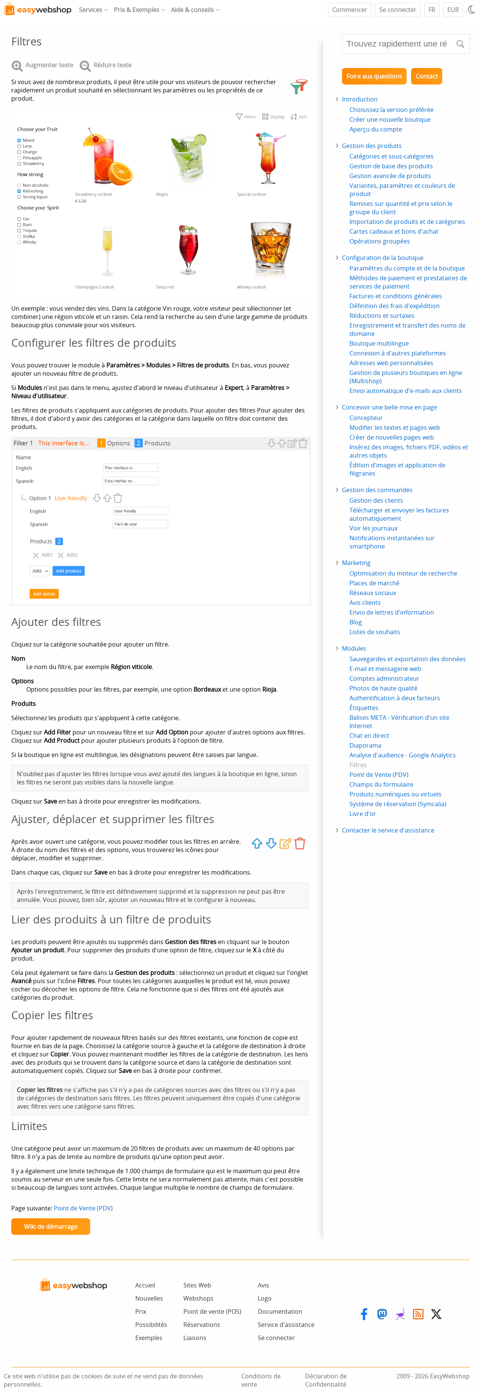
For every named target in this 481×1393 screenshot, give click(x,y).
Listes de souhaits (374, 632)
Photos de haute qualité (383, 688)
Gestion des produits (372, 146)
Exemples (148, 1338)
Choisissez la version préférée (391, 110)
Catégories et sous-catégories (391, 156)
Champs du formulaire (381, 784)
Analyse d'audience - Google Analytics (402, 755)
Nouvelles (149, 1298)
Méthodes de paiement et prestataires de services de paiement (408, 282)
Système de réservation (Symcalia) (397, 804)
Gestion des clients (376, 500)
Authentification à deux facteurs (394, 698)
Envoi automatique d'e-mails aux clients (405, 391)
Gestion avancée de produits (390, 176)
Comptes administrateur (384, 678)
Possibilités (151, 1324)
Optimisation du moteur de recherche (403, 573)
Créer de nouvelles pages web (391, 437)
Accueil (145, 1285)
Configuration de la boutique (383, 258)
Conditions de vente (261, 1380)
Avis (263, 1285)
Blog (355, 622)
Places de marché (374, 583)
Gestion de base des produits (391, 166)
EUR (453, 10)
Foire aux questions (374, 76)
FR (431, 10)
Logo (265, 1298)
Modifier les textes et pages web (394, 427)
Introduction (360, 99)
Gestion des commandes (377, 490)
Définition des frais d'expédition (394, 306)
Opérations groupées (379, 241)
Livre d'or (362, 814)
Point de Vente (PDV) (83, 1208)
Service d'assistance (286, 1324)
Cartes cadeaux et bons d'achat (394, 231)
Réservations (201, 1324)
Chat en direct (369, 735)
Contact (427, 76)
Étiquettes (363, 708)
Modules (354, 648)
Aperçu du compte (375, 129)
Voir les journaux (373, 528)
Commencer (349, 10)
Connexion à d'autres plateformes (397, 353)
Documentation (280, 1311)
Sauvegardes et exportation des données (407, 659)
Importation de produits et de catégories (407, 222)
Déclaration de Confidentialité (326, 1380)
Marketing (356, 563)
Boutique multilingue (379, 343)
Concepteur (366, 418)
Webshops (198, 1298)
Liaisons (194, 1338)
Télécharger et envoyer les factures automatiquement (399, 514)
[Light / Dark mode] (473, 9)
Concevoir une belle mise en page (389, 407)
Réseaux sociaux (372, 593)
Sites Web (197, 1285)
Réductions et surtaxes (381, 315)
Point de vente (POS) (212, 1311)
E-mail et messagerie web (385, 669)
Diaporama (365, 745)
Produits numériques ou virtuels (395, 794)
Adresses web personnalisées (391, 363)
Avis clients (365, 602)
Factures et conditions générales (395, 296)
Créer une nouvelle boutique (390, 119)
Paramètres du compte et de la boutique (407, 268)
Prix (140, 1311)
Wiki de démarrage (50, 1226)
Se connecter (397, 10)
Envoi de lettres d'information (391, 612)
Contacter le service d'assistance (388, 830)
